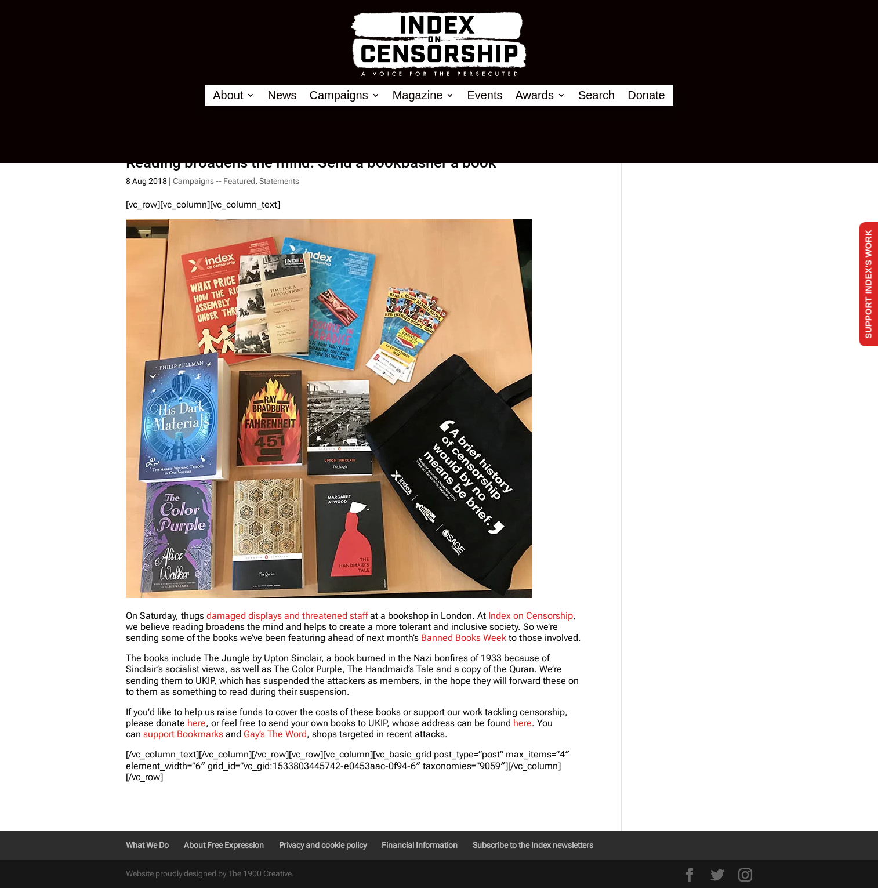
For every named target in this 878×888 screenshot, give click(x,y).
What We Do (147, 845)
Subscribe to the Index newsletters (533, 845)
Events (484, 95)
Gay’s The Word (275, 734)
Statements (279, 181)
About (228, 95)
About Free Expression (224, 845)
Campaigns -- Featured (214, 181)
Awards (535, 95)
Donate (646, 95)
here (196, 722)
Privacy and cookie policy (323, 845)
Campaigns (339, 95)
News (281, 95)
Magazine (418, 95)
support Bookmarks (183, 734)
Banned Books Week (463, 637)
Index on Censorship (530, 615)
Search (596, 95)
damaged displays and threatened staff (287, 615)
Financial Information (420, 845)
